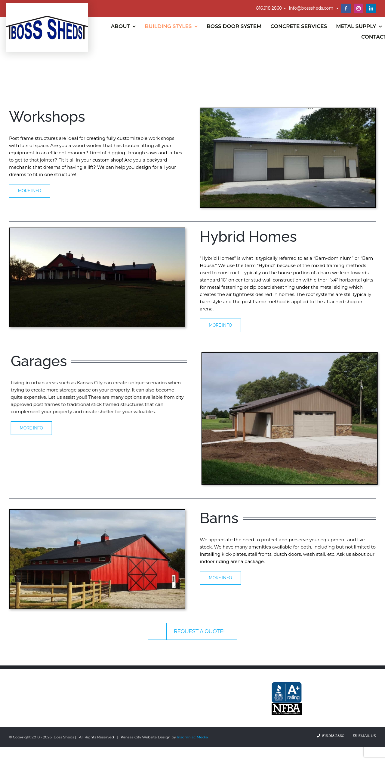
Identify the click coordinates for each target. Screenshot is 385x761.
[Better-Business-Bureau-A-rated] (287, 684)
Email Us (364, 735)
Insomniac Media (192, 737)
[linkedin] (371, 8)
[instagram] (358, 8)
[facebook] (346, 8)
